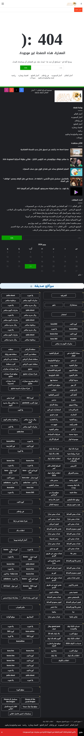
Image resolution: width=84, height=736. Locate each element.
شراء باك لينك (73, 449)
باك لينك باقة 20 (54, 634)
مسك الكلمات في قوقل (73, 354)
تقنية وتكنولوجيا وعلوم (46, 78)
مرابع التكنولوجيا (54, 360)
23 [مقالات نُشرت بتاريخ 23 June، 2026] (42, 266)
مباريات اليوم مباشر (30, 300)
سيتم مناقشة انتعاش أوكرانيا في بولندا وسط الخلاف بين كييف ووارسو (54, 223)
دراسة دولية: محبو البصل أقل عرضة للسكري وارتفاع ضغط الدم (57, 213)
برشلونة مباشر (10, 300)
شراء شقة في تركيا (20, 521)
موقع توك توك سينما (30, 706)
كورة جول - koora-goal (30, 558)
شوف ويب (54, 365)
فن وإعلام (45, 75)
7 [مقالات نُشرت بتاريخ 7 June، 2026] (65, 257)
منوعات (33, 78)
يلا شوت (54, 329)
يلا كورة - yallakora (11, 483)
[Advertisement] (42, 19)
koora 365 (30, 492)
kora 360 (53, 339)
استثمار (63, 314)
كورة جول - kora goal (10, 471)
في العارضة (10, 446)
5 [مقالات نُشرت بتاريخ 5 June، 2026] (7, 252)
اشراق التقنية (54, 353)
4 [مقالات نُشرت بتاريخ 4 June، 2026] (18, 252)
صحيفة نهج (54, 380)
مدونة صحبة (73, 434)
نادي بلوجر (73, 390)
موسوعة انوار (73, 439)
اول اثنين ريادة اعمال (30, 598)
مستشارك (73, 305)
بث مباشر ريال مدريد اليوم (10, 404)
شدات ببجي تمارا (54, 514)
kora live (30, 487)
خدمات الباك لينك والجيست (73, 627)
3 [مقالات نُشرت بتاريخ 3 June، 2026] (30, 252)
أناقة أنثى (73, 395)
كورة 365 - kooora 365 (30, 587)
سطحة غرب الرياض (11, 359)
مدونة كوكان (73, 380)
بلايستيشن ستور (73, 597)
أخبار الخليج (35, 75)
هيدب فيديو (54, 415)
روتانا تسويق (73, 405)
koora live (54, 334)
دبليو (54, 305)
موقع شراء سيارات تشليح (11, 375)
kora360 (54, 324)
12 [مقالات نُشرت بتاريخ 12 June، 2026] (8, 257)
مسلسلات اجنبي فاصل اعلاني (20, 714)
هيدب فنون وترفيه (73, 505)
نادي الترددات (73, 410)
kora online (30, 631)
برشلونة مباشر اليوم (10, 420)
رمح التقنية (73, 420)
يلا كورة (20, 451)
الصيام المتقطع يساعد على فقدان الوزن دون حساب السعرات (46, 169)
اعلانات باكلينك (63, 660)
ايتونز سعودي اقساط (73, 529)
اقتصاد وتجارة (23, 75)
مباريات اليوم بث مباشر (63, 344)
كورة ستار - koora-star (11, 551)
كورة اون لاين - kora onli (30, 471)
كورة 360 (10, 631)
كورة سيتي (11, 398)
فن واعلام (20, 511)
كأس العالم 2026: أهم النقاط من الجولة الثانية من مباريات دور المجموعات (53, 206)
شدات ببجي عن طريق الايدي (54, 554)
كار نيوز (73, 385)
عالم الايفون (73, 375)
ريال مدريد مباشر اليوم (30, 421)
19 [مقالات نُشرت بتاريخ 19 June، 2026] (8, 262)
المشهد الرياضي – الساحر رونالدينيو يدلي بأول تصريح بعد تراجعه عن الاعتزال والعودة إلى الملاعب (44, 209)
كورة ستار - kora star (30, 478)
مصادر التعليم (54, 485)
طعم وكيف (73, 424)
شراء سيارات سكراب (10, 369)
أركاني (73, 429)
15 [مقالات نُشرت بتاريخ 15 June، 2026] (53, 262)
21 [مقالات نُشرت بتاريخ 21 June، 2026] (65, 266)
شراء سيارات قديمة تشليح (20, 388)
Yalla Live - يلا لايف (11, 574)
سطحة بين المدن (30, 354)
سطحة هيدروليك (11, 354)
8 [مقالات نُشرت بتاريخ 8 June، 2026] (53, 257)
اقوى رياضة (73, 480)
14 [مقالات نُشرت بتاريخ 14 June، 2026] (65, 262)
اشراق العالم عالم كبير (53, 467)
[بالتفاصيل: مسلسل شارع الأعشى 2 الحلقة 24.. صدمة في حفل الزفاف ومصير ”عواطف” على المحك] (76, 182)
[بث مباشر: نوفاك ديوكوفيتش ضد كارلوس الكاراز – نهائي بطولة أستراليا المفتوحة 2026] (76, 162)
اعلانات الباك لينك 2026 (54, 474)
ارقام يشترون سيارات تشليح (30, 382)
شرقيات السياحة (54, 434)
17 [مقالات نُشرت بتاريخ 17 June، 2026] (31, 262)
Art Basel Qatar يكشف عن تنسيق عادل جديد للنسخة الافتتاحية (45, 149)
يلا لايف (20, 410)
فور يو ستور (54, 549)
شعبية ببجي (73, 592)
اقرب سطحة (10, 364)
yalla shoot (10, 295)
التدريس (73, 466)
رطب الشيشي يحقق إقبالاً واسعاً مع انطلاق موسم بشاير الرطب (57, 230)
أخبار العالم (68, 75)
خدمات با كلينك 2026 (73, 643)
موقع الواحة (10, 617)
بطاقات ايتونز (54, 592)
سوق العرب (73, 634)
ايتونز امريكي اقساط (53, 568)
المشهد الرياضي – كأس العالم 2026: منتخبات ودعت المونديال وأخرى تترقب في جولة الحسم (46, 226)
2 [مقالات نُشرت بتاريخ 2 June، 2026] (42, 252)
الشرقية (64, 295)
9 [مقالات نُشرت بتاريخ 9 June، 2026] (42, 257)
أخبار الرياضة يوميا (20, 540)
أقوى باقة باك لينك (54, 639)
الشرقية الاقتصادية (54, 370)
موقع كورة (20, 690)
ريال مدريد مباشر (30, 305)
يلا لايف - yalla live (30, 483)
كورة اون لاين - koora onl (30, 580)
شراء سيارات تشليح (30, 374)
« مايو (80, 275)
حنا (73, 612)
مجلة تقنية (73, 492)
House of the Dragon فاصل (30, 700)
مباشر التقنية (54, 429)
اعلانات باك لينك (73, 656)
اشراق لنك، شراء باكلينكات (73, 460)
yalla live (20, 432)
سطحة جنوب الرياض (30, 364)
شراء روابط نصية (73, 454)
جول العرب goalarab (30, 403)
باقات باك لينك (54, 454)
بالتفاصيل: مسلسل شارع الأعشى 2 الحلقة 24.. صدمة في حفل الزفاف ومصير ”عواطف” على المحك (36, 180)
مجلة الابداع (54, 405)
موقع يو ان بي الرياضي (54, 493)
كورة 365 (30, 398)
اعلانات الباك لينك (54, 459)
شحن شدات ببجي (73, 578)
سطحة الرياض (30, 349)
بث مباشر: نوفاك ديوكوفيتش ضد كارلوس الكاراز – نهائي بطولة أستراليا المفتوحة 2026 (36, 159)
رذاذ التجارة (54, 420)
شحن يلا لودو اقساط (54, 529)
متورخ (73, 400)
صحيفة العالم (54, 505)
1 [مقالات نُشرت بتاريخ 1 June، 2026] (53, 252)
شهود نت (54, 424)
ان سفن (73, 360)
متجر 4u (73, 553)
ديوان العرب (73, 651)
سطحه (10, 349)
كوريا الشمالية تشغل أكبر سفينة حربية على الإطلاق (61, 220)
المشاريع (30, 617)
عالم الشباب (20, 607)
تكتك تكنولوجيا (54, 375)
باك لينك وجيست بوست (73, 486)
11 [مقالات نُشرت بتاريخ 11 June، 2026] (19, 257)
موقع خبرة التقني (54, 385)
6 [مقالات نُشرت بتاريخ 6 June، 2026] (76, 257)
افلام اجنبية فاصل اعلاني (10, 707)
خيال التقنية (73, 365)
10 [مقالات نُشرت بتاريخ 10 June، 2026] (31, 257)
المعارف (73, 415)
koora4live (73, 329)
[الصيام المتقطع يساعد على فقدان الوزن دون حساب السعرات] (76, 172)
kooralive (10, 487)
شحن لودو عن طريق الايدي (53, 586)
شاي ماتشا (73, 617)
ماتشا (54, 612)
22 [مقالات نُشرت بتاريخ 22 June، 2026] (53, 266)
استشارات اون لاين (54, 410)
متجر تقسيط (54, 539)
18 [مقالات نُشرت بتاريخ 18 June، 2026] (19, 262)
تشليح (30, 369)
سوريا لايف (11, 478)
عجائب (54, 390)
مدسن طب (54, 480)
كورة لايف (73, 324)
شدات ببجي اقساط (73, 514)
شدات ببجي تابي (54, 519)
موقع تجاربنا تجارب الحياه (54, 644)
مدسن (54, 400)
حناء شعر (54, 607)
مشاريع (54, 651)
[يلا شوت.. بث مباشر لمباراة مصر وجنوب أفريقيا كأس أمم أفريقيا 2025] (76, 191)
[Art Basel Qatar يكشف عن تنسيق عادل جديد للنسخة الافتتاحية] (76, 152)
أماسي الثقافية (54, 395)
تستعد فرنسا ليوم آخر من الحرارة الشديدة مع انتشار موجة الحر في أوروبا (53, 216)
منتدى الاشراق (73, 473)
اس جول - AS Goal (11, 586)
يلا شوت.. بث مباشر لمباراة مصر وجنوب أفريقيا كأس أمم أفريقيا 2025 (43, 188)
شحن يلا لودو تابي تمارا (54, 562)
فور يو (54, 573)
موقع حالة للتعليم (73, 500)
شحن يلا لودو (73, 585)
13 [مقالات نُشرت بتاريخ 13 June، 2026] (77, 262)
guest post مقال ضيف (54, 627)
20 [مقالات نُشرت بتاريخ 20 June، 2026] (77, 266)
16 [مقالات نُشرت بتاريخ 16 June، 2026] (42, 262)
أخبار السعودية (57, 75)
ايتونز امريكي (54, 524)
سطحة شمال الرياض (30, 359)
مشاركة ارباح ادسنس (10, 598)
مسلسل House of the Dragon (10, 700)
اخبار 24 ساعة (54, 500)
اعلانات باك (20, 530)
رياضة (13, 75)
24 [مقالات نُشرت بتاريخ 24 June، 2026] (31, 266)
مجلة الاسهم (73, 370)
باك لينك (54, 656)
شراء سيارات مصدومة (10, 382)
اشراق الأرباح (54, 439)
